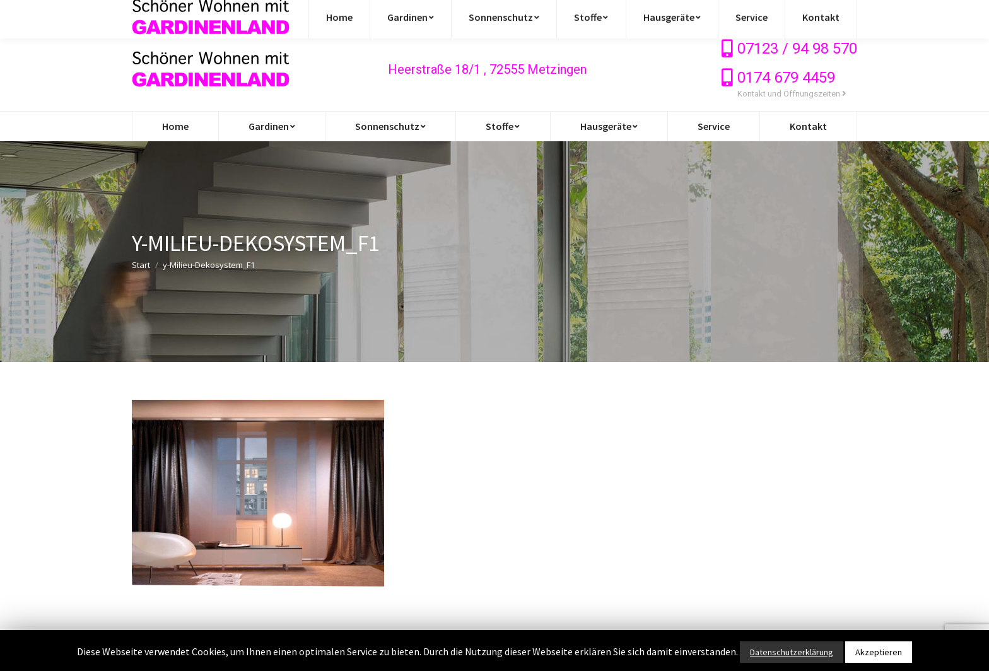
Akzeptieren (878, 652)
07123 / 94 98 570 (797, 48)
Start (141, 265)
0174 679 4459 (786, 77)
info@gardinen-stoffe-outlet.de (209, 14)
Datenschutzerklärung (791, 652)
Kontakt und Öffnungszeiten (791, 93)
